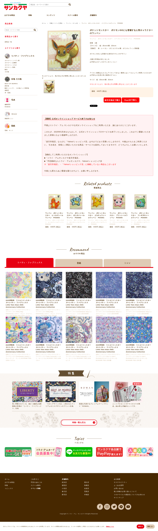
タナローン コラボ (11, 65)
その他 (7, 72)
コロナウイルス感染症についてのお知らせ (129, 494)
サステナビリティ (120, 482)
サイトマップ (119, 497)
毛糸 (10, 99)
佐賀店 (86, 488)
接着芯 (7, 90)
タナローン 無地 (10, 67)
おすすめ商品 (10, 482)
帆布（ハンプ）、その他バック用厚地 (17, 88)
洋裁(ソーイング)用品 (56, 23)
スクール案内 (73, 14)
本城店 (86, 494)
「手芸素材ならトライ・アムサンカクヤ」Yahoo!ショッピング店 (73, 161)
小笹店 (64, 488)
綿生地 (7, 86)
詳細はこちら (110, 526)
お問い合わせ (119, 488)
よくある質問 (119, 485)
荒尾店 (86, 491)
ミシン (11, 114)
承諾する (140, 526)
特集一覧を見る (79, 422)
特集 (6, 485)
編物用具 (7, 104)
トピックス (9, 488)
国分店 (86, 482)
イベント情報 (36, 488)
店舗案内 (93, 14)
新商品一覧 (8, 42)
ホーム (44, 23)
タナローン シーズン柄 (12, 60)
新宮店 (64, 494)
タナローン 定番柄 (11, 62)
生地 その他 (13, 79)
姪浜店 (64, 482)
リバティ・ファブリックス (19, 56)
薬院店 (64, 485)
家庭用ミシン (9, 118)
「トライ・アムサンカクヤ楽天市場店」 (62, 158)
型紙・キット (9, 130)
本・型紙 (7, 92)
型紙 (10, 125)
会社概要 (117, 479)
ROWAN (7, 107)
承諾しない (150, 526)
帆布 (6, 69)
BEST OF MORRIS (11, 83)
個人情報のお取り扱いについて (125, 491)
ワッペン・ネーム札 (72, 23)
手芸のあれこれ (36, 482)
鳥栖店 (86, 485)
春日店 (64, 491)
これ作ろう (35, 479)
